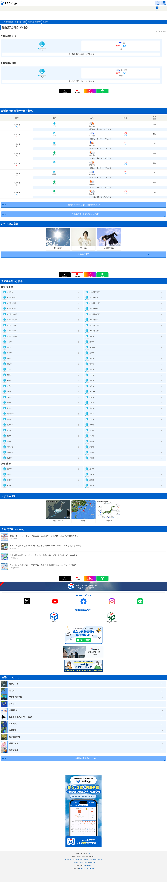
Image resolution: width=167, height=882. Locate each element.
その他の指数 (83, 254)
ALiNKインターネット (86, 868)
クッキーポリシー (96, 859)
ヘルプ (92, 862)
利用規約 (68, 859)
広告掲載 (75, 862)
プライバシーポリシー (80, 859)
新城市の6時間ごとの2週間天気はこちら (85, 205)
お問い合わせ (84, 862)
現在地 (157, 10)
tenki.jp (9, 3)
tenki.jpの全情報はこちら (85, 758)
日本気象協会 (86, 865)
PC (90, 853)
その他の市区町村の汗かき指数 (85, 214)
